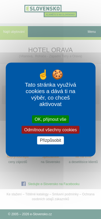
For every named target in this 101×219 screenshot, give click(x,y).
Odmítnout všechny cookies (50, 130)
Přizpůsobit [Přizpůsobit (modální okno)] (50, 140)
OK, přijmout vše (50, 119)
